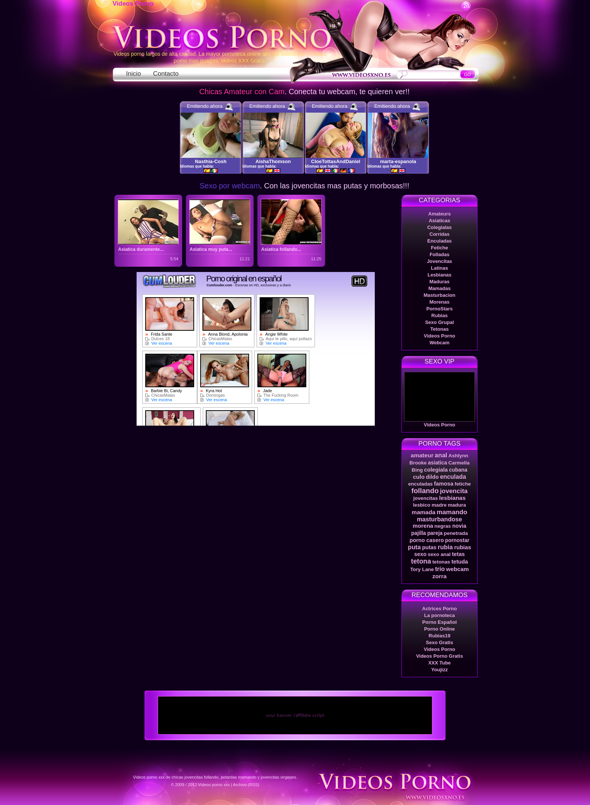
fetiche (463, 484)
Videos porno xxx (214, 784)
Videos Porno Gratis (439, 656)
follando (425, 491)
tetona (421, 561)
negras (443, 526)
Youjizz (439, 669)
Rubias (439, 315)
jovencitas (425, 498)
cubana (458, 470)
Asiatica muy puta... (211, 249)
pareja (434, 533)
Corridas (439, 234)
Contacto (166, 73)
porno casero (426, 540)
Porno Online (439, 629)
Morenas (439, 302)
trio (440, 568)
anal (441, 455)
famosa (443, 484)
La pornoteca (439, 615)
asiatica (437, 463)
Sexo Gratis (439, 642)
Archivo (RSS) (246, 784)
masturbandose (439, 519)
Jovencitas (439, 261)
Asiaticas (439, 220)
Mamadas (439, 288)
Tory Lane (422, 569)
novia (459, 526)
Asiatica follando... (281, 249)
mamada (423, 512)
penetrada (456, 533)
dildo (432, 477)
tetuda (460, 562)
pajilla (418, 533)
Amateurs (439, 214)
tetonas (441, 562)
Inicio (133, 73)
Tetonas (439, 329)
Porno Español (439, 622)
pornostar (457, 540)
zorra (439, 576)
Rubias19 (439, 636)
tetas (458, 554)
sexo (420, 554)
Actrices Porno (439, 608)
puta (414, 547)
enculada (453, 477)
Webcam (439, 342)
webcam (457, 569)
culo (418, 477)
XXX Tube (439, 663)
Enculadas (439, 241)
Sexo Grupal (439, 322)
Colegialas (439, 227)
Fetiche (439, 248)
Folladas (440, 254)
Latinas (439, 268)
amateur (422, 455)
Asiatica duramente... (141, 249)
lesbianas (452, 498)
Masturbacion (440, 295)
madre (439, 505)
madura (457, 505)
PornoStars (439, 309)
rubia (445, 547)
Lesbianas (439, 275)
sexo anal (439, 554)
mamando (451, 512)
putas (429, 547)
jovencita (454, 491)
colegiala (436, 470)
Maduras (439, 281)
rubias (462, 547)
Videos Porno (133, 3)
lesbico (421, 505)
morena (423, 525)
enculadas (420, 484)
